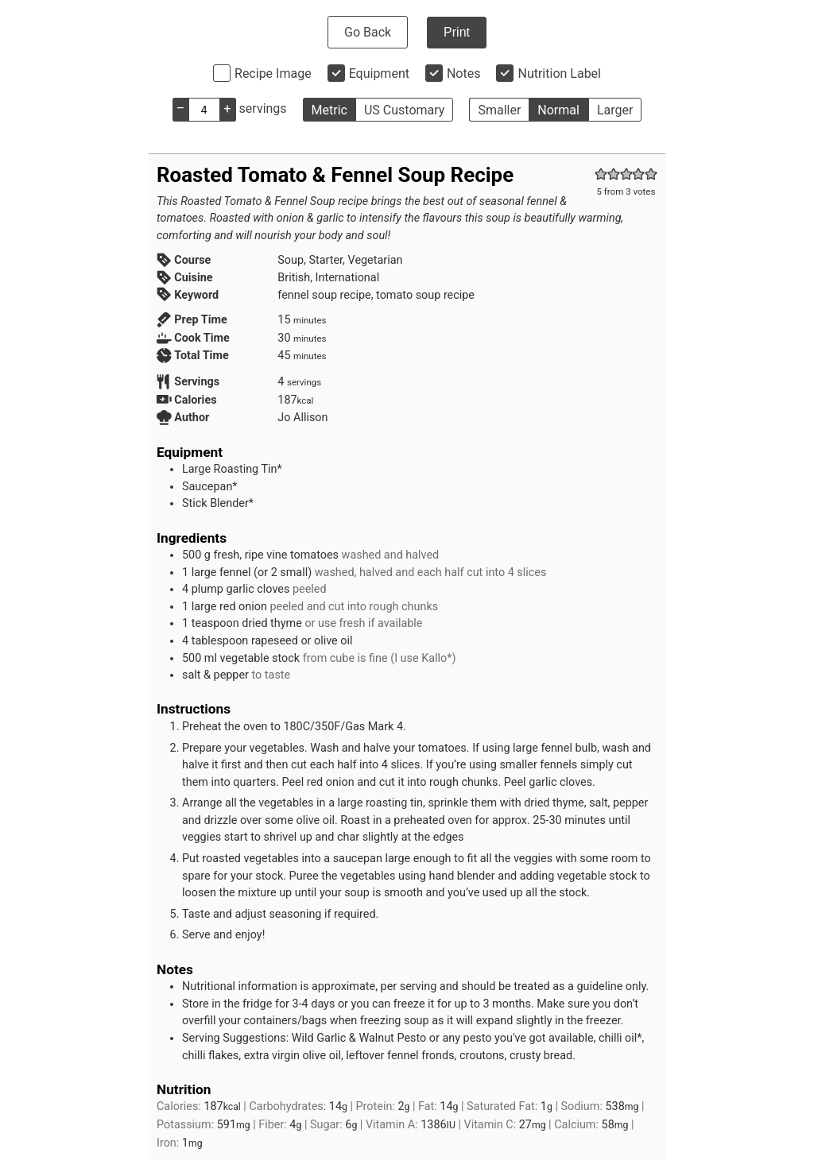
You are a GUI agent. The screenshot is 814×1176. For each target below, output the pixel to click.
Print (457, 32)
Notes (464, 73)
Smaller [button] (499, 110)
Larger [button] (615, 110)
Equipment (379, 73)
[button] (601, 174)
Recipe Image (273, 73)
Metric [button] (329, 110)
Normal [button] (558, 110)
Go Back (367, 32)
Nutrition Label (559, 73)
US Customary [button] (404, 110)
